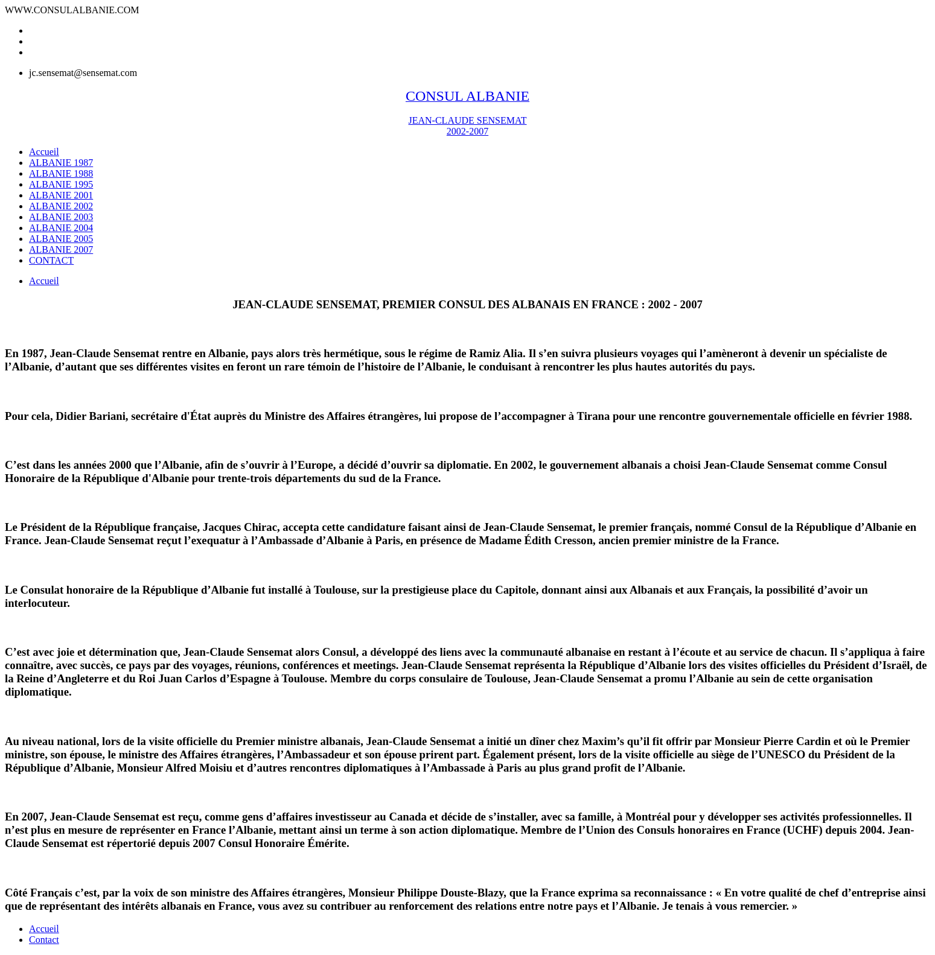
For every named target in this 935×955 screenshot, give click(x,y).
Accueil (44, 281)
